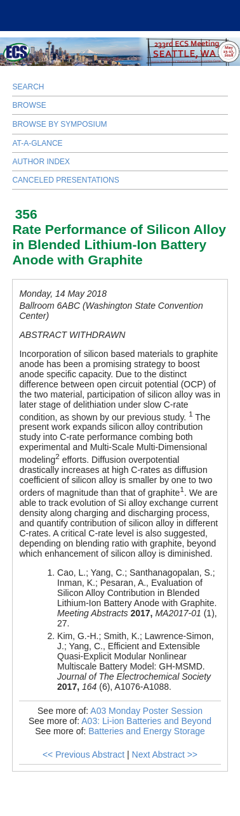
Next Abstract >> (165, 754)
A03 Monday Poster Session (146, 711)
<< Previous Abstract (83, 754)
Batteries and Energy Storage (146, 731)
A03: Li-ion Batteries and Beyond (146, 721)
